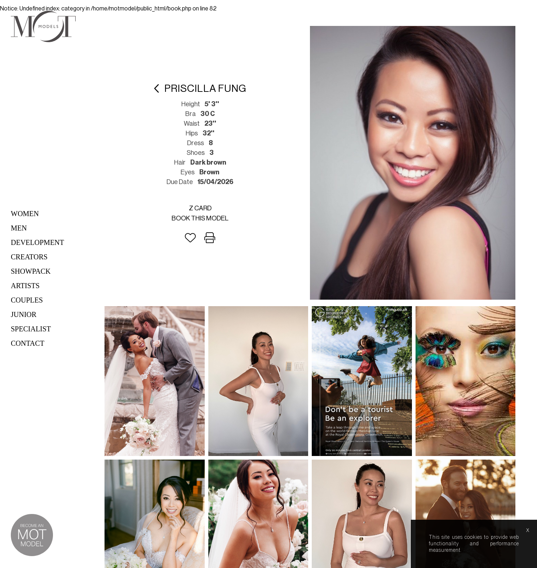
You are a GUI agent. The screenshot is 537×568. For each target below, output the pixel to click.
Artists (25, 286)
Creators (29, 257)
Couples (27, 300)
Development (37, 242)
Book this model (200, 218)
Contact (27, 343)
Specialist (31, 329)
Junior (23, 314)
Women (25, 214)
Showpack (30, 271)
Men (19, 228)
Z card (200, 208)
